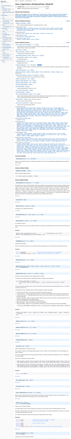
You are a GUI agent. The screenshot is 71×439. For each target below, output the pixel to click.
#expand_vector (20, 149)
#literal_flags (59, 28)
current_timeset (61, 136)
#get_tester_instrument (54, 114)
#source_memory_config (30, 132)
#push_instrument (21, 117)
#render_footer (20, 154)
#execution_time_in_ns (64, 148)
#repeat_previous (53, 117)
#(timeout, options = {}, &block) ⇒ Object (30, 76)
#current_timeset (21, 142)
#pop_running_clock (49, 129)
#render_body (64, 153)
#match (39, 116)
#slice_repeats (49, 130)
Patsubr (63, 15)
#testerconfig (30, 30)
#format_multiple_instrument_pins (25, 113)
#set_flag (60, 117)
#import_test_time (61, 127)
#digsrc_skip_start (37, 112)
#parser (63, 116)
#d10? (38, 126)
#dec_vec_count (37, 148)
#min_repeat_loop (44, 29)
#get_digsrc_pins (21, 114)
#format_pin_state (33, 149)
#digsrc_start (46, 112)
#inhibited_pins (36, 150)
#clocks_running (63, 125)
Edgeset (61, 14)
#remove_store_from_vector (41, 117)
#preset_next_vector (56, 151)
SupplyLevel (44, 16)
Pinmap (34, 16)
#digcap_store (61, 110)
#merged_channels (46, 116)
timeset (18, 138)
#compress (19, 39)
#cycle (55, 110)
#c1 (34, 125)
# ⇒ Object (23, 23)
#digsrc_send (28, 112)
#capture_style (20, 33)
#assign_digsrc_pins (22, 110)
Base (23, 6)
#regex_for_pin (27, 153)
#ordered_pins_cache (22, 151)
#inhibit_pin (28, 150)
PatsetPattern (55, 15)
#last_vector (51, 150)
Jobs (31, 15)
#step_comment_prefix (44, 132)
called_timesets (28, 136)
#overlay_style (49, 33)
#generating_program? (39, 127)
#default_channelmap (28, 28)
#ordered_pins (64, 150)
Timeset (16, 17)
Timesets (21, 17)
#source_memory (20, 132)
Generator (21, 14)
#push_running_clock (34, 130)
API (24, 32)
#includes (42, 33)
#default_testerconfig (39, 28)
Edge (55, 14)
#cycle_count (30, 148)
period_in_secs (52, 137)
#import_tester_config (38, 115)
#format (27, 149)
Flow (16, 15)
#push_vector (20, 153)
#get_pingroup (50, 149)
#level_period (20, 36)
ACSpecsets (29, 14)
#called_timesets (33, 141)
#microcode (57, 150)
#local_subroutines (25, 116)
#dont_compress (45, 148)
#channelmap (20, 28)
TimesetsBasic (26, 17)
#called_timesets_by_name (44, 141)
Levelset (37, 15)
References (39, 16)
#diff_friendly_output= (46, 126)
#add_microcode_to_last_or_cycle (30, 147)
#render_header (28, 154)
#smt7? (55, 130)
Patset (50, 15)
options (64, 97)
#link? (64, 128)
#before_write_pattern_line (58, 147)
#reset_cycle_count (47, 154)
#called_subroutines (48, 110)
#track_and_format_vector (23, 155)
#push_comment (65, 151)
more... (47, 8)
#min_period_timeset (53, 142)
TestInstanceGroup (57, 16)
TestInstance (50, 16)
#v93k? (30, 133)
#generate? (19, 127)
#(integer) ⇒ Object (23, 93)
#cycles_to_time (30, 142)
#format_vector (38, 113)
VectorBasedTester (27, 120)
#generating (36, 33)
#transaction (58, 132)
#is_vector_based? (47, 128)
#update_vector (51, 155)
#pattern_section (29, 129)
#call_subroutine (38, 110)
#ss (37, 132)
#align (40, 147)
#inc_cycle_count (59, 149)
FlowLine (19, 15)
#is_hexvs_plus (48, 115)
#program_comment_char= (22, 130)
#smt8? (59, 130)
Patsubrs (24, 16)
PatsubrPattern (18, 16)
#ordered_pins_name (32, 151)
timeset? (23, 138)
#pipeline (47, 151)
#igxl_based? (20, 115)
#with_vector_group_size (50, 156)
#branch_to (30, 110)
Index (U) (16, 0)
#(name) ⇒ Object (24, 85)
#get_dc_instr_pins (47, 113)
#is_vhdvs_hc (56, 115)
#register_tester (21, 122)
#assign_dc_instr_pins (47, 109)
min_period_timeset (36, 137)
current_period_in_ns (51, 136)
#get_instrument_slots (31, 114)
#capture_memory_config (53, 125)
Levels (34, 15)
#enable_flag (61, 112)
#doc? (66, 126)
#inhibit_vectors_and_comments (24, 128)
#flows (66, 112)
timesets (37, 138)
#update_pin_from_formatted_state (38, 155)
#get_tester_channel (43, 114)
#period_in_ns (20, 144)
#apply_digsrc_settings (35, 109)
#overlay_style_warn (56, 116)
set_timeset (64, 137)
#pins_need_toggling (39, 129)
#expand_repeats (26, 39)
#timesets (48, 144)
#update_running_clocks (22, 133)
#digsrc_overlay (21, 112)
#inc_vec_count (20, 150)
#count (53, 141)
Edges (57, 14)
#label (18, 116)
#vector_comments (35, 39)
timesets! (42, 138)
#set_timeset (36, 144)
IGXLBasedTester (29, 0)
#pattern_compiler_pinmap (55, 29)
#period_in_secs (28, 144)
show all (47, 6)
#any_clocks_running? (27, 125)
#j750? (54, 128)
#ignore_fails (64, 114)
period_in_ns (45, 137)
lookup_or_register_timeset (23, 137)
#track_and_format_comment (63, 154)
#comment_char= (28, 126)
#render (58, 153)
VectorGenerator (27, 38)
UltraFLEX (33, 162)
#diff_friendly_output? (58, 126)
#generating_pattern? (28, 127)
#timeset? (42, 144)
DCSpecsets (50, 14)
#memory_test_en (35, 29)
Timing (25, 35)
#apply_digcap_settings (22, 109)
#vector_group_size (27, 156)
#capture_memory (42, 125)
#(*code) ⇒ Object (23, 87)
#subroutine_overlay (22, 119)
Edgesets (65, 14)
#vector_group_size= (38, 156)
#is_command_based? (37, 128)
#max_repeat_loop (21, 29)
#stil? (52, 132)
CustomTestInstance (43, 14)
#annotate (19, 125)
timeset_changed (30, 138)
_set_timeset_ (20, 136)
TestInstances (65, 16)
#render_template (37, 154)
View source (17, 168)
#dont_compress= (54, 148)
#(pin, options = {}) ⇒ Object (26, 58)
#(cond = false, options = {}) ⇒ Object (30, 56)
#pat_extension (20, 129)
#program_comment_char (60, 129)
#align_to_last (46, 147)
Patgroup (42, 15)
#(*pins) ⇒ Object (22, 100)
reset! (58, 137)
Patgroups (46, 15)
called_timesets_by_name (39, 136)
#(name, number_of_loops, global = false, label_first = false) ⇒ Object (38, 73)
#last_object (44, 150)
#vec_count (19, 156)
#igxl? (54, 127)
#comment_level (28, 33)
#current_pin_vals (21, 148)
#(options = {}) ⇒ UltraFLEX (26, 65)
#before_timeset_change (22, 141)
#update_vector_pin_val (61, 155)
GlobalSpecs (24, 15)
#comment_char (20, 126)
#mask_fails (34, 116)
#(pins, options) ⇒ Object (25, 52)
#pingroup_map (41, 151)
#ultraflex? (64, 132)
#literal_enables (50, 28)
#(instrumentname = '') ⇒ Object (27, 45)
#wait (64, 144)
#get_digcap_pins (57, 113)
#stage (54, 154)
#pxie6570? (42, 130)
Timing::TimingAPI (27, 140)
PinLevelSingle (29, 16)
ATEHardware (35, 14)
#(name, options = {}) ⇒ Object (28, 95)
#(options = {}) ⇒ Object (25, 62)
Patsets (59, 15)
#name (68, 128)
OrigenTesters (21, 0)
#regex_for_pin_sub (37, 153)
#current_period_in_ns (61, 141)
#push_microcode (30, 117)
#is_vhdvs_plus (63, 115)
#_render (19, 147)
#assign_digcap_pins (58, 109)
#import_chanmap (28, 115)
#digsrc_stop (54, 112)
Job (28, 15)
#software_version (21, 30)
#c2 (37, 125)
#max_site (28, 29)
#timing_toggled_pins (29, 36)
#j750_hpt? (59, 128)
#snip (63, 130)
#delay (36, 142)
